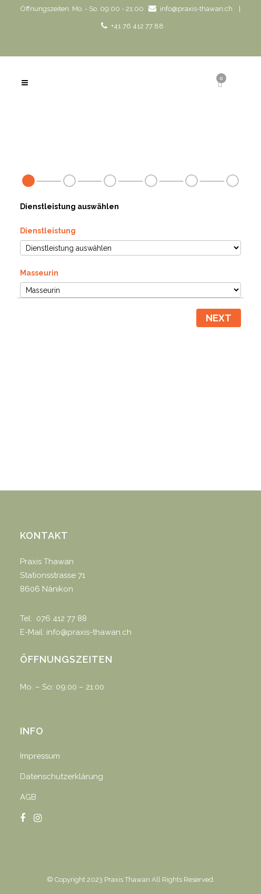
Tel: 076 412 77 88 (53, 618)
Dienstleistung (48, 231)
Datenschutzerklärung (61, 776)
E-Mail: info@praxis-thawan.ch (76, 632)
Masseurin (39, 273)
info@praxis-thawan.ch (196, 9)
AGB (28, 797)
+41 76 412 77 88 (137, 26)
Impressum (40, 756)
